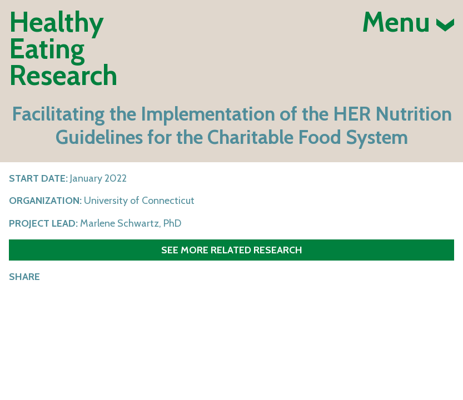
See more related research (231, 250)
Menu (408, 22)
